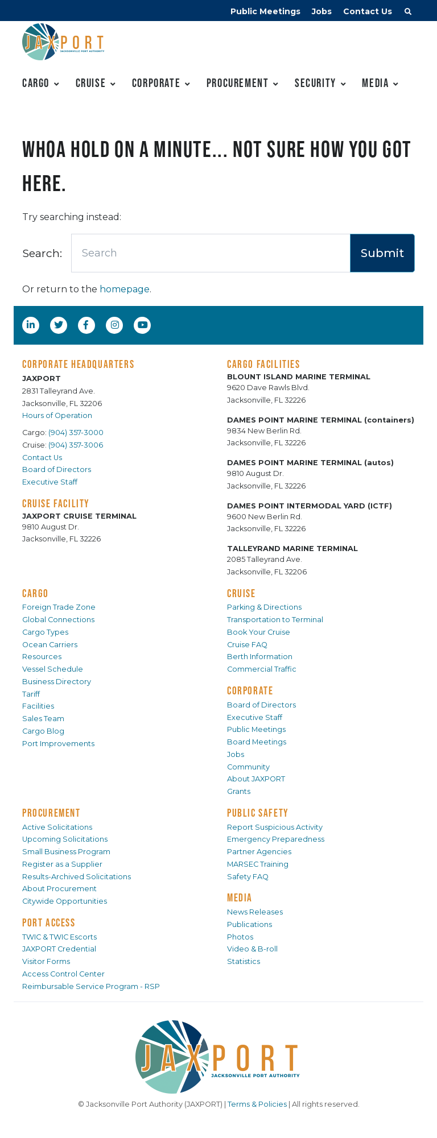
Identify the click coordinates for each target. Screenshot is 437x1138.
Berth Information (259, 656)
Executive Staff (49, 482)
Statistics (243, 961)
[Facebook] (86, 324)
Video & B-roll (252, 949)
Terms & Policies (257, 1104)
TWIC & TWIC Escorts (59, 937)
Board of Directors (56, 469)
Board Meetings (256, 742)
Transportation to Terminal (275, 619)
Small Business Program (66, 851)
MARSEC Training (257, 864)
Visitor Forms (46, 961)
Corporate (156, 82)
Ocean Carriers (49, 644)
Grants (238, 791)
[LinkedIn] (32, 324)
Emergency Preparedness (275, 839)
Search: (42, 253)
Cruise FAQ (247, 644)
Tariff (31, 694)
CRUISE (241, 593)
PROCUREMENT (51, 812)
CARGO (35, 593)
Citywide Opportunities (64, 901)
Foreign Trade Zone (59, 607)
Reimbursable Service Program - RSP (91, 986)
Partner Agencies (259, 851)
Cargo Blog (43, 731)
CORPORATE (250, 690)
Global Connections (58, 619)
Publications (249, 924)
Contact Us (367, 11)
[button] (408, 13)
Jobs (322, 11)
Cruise (91, 82)
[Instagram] (116, 324)
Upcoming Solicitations (65, 839)
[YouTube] (144, 324)
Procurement (238, 82)
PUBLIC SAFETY (258, 812)
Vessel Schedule (52, 669)
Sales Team (43, 718)
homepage (125, 289)
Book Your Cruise (258, 632)
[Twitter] (59, 324)
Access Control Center (63, 974)
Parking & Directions (264, 607)
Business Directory (56, 681)
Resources (41, 656)
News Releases (255, 912)
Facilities (38, 706)
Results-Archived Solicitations (76, 876)
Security (315, 82)
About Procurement (59, 888)
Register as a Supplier (62, 864)
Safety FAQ (248, 876)
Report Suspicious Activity (275, 827)
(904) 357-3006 (75, 445)
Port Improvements (58, 743)
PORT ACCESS (49, 922)
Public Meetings (265, 11)
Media (375, 82)
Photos (240, 937)
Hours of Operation (57, 415)
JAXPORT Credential (59, 949)
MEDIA (240, 897)
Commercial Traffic (261, 669)
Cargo (36, 82)
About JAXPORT (256, 779)
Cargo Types (45, 632)
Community (248, 767)
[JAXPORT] (218, 1057)
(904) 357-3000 (76, 432)
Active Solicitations (57, 827)
